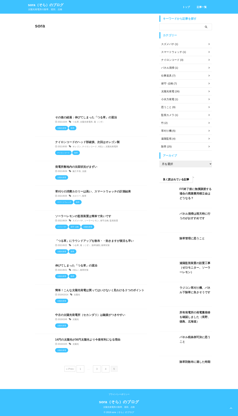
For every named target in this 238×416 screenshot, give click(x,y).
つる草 (76, 122)
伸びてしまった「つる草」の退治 (76, 265)
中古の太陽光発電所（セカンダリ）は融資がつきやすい (90, 314)
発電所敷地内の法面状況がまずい (76, 166)
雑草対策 (105, 245)
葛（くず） (99, 122)
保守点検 (104, 221)
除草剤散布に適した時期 (194, 361)
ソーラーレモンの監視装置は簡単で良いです (83, 216)
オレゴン (77, 146)
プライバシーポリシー (119, 393)
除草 (84, 196)
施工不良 (77, 171)
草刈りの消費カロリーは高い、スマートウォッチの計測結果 (93, 191)
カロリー (77, 196)
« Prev (71, 368)
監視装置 (114, 221)
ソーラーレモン (91, 221)
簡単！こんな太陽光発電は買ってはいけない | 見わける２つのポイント (99, 290)
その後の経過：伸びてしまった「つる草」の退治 (86, 117)
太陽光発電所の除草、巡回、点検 (119, 406)
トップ (186, 7)
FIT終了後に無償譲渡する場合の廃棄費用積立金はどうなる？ (195, 194)
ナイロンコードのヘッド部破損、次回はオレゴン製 (87, 142)
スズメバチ (78, 221)
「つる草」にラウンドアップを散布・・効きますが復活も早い (94, 240)
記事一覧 (202, 7)
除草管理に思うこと (191, 238)
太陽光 (77, 295)
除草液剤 (96, 245)
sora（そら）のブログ (45, 5)
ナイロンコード (89, 146)
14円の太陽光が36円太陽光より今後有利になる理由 (87, 339)
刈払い (101, 146)
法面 (84, 171)
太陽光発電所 (86, 122)
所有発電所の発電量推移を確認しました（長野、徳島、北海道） (195, 317)
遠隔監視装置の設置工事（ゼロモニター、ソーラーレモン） (195, 268)
